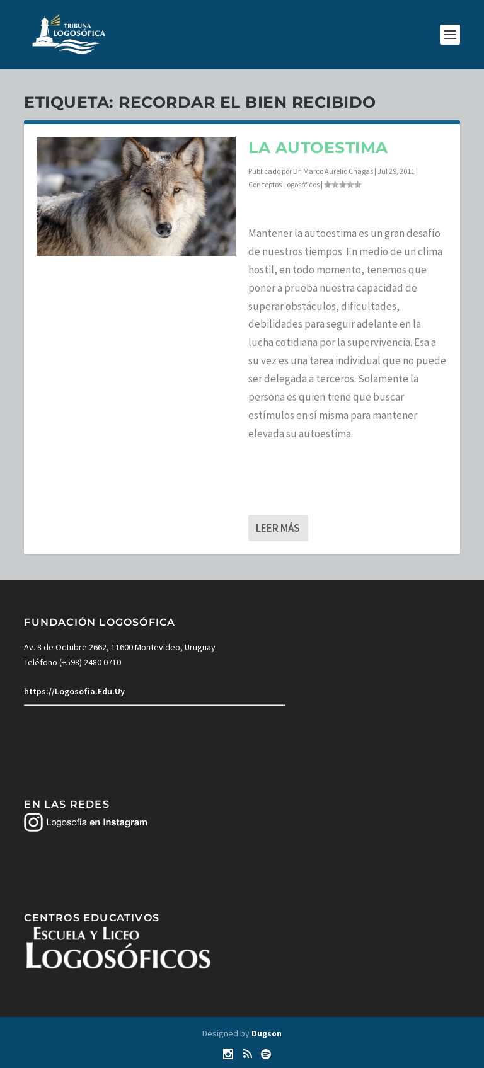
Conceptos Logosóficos (284, 184)
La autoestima (318, 147)
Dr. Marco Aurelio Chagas (333, 171)
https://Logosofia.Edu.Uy (74, 691)
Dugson (266, 1033)
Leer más (278, 528)
